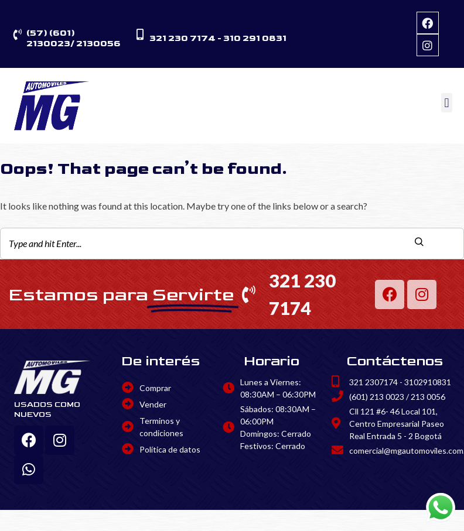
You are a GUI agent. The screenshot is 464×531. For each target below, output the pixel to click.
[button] (446, 102)
